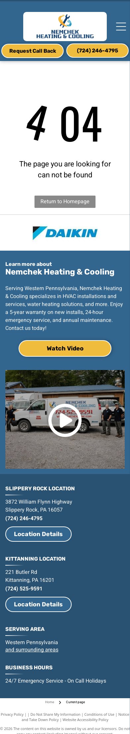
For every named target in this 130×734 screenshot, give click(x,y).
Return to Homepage (65, 202)
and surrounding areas (31, 650)
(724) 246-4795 (23, 518)
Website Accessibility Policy (85, 719)
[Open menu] (121, 26)
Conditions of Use (99, 714)
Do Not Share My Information (56, 714)
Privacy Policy (12, 714)
